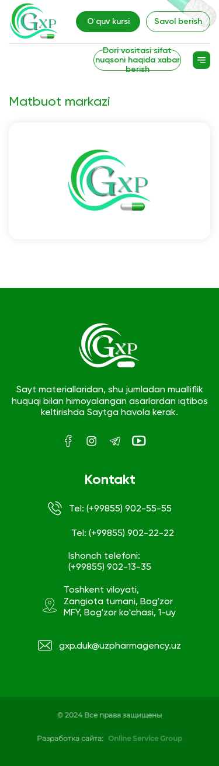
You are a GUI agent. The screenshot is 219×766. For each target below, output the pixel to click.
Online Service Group (145, 738)
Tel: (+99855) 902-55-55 (110, 509)
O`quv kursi (108, 21)
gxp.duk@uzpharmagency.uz (110, 646)
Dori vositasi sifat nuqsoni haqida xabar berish (137, 60)
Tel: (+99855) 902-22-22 (122, 532)
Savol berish (178, 21)
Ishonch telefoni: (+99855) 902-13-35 (109, 561)
